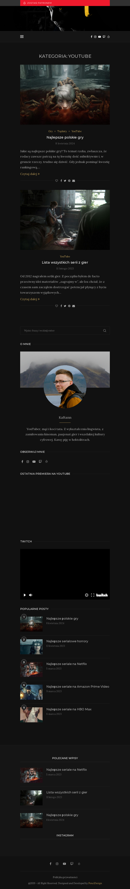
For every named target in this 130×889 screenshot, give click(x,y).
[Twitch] (104, 36)
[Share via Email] (73, 180)
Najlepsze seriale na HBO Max (69, 709)
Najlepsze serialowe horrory (67, 641)
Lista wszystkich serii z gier (65, 262)
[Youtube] (99, 36)
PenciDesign (95, 883)
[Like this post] (56, 180)
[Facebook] (91, 36)
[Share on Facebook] (61, 180)
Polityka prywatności (65, 877)
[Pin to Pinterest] (69, 180)
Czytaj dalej (30, 174)
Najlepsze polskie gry (65, 137)
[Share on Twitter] (65, 180)
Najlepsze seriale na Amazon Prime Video (77, 686)
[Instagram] (95, 36)
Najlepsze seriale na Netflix (66, 664)
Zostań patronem (37, 2)
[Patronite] (108, 36)
